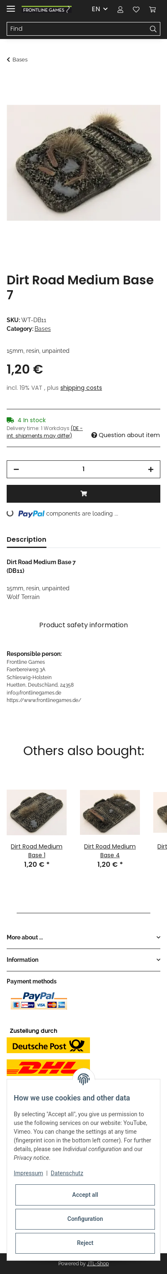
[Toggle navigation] (11, 5)
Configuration (85, 1218)
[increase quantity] (151, 469)
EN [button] (96, 9)
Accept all (85, 1194)
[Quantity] (83, 469)
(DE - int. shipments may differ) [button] (45, 432)
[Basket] (152, 9)
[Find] (77, 29)
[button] (120, 9)
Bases (43, 328)
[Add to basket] (13, 81)
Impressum (28, 1173)
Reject (85, 1243)
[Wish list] (136, 9)
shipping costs (81, 388)
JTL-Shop (98, 1264)
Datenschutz (67, 1173)
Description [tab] (26, 539)
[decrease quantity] (16, 469)
